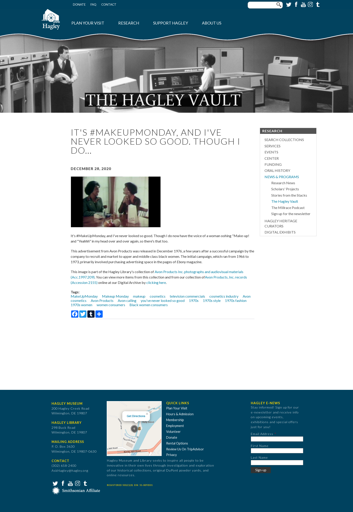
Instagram (310, 4)
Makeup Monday (115, 296)
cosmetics (157, 296)
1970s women (81, 305)
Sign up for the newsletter (290, 213)
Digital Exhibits (280, 232)
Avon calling (127, 300)
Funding (273, 164)
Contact (108, 4)
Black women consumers (148, 305)
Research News (283, 183)
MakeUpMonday (84, 296)
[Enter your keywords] (265, 5)
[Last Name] (277, 462)
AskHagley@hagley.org (70, 470)
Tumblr (317, 4)
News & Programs (282, 177)
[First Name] (277, 450)
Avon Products (102, 300)
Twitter (288, 4)
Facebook (295, 4)
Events (271, 152)
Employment (175, 426)
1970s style (212, 300)
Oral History (277, 170)
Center (272, 158)
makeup (139, 296)
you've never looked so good (163, 300)
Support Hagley (170, 23)
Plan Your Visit (87, 23)
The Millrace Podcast (288, 207)
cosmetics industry (223, 296)
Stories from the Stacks (289, 195)
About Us (211, 23)
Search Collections (284, 139)
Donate (79, 4)
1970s (194, 300)
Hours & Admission (180, 414)
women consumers (111, 305)
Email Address (262, 434)
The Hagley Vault (284, 201)
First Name (260, 446)
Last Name (259, 457)
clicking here (156, 282)
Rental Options (177, 443)
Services (273, 146)
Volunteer (173, 431)
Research (128, 23)
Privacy (171, 455)
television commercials (187, 296)
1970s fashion (236, 300)
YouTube (302, 4)
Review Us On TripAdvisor (185, 449)
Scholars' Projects (285, 189)
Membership (175, 420)
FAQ (93, 4)
